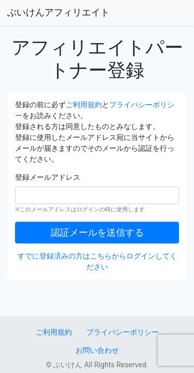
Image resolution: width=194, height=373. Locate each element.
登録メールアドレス (47, 177)
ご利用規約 (84, 105)
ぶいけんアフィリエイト (58, 12)
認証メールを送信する (97, 232)
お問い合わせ (97, 350)
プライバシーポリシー (122, 332)
